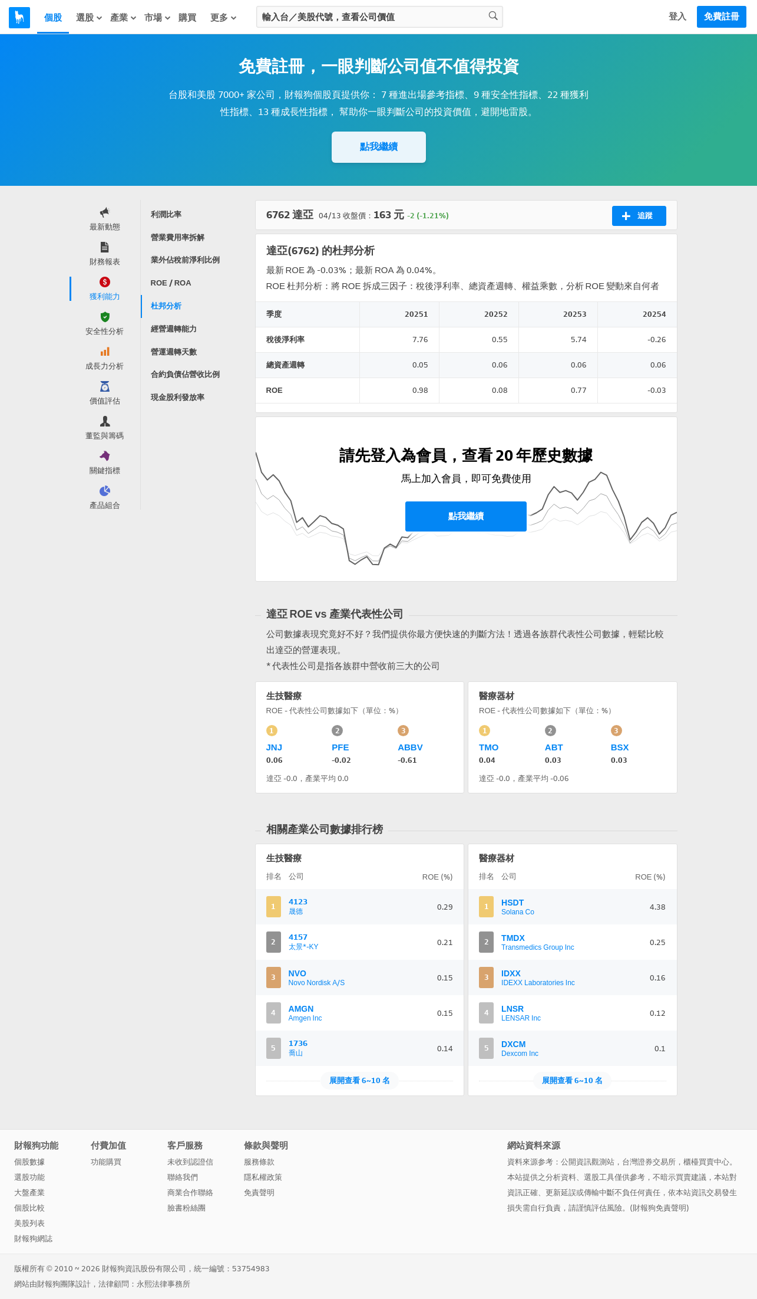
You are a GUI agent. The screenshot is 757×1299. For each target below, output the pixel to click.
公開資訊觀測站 (587, 1161)
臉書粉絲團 (186, 1207)
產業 (123, 17)
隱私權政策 (263, 1177)
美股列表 (29, 1223)
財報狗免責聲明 (659, 1207)
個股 (53, 17)
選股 (89, 17)
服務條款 (259, 1161)
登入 (677, 16)
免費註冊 (721, 16)
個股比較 (29, 1207)
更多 (223, 17)
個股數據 (29, 1161)
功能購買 (106, 1161)
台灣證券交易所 (649, 1161)
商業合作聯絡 (190, 1192)
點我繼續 (379, 146)
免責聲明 (259, 1192)
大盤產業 (29, 1192)
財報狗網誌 (33, 1238)
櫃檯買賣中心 (706, 1161)
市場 (157, 17)
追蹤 (637, 216)
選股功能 (29, 1177)
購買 (187, 17)
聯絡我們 (182, 1177)
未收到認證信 (190, 1161)
